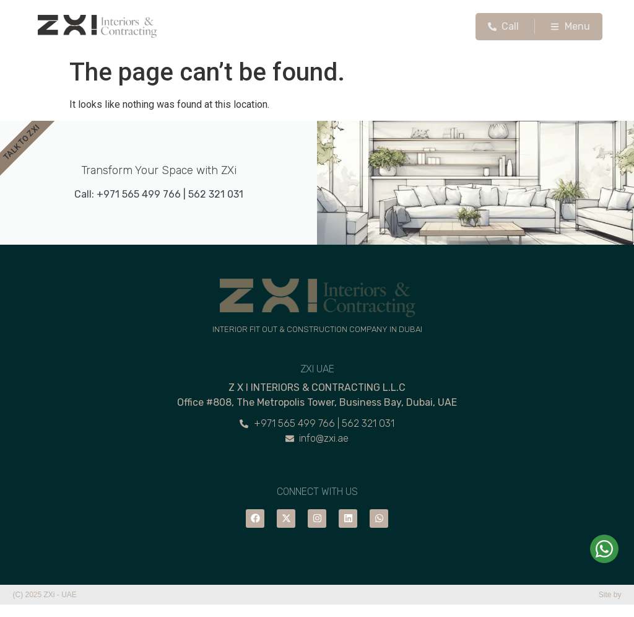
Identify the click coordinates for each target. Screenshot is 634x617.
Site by (610, 594)
